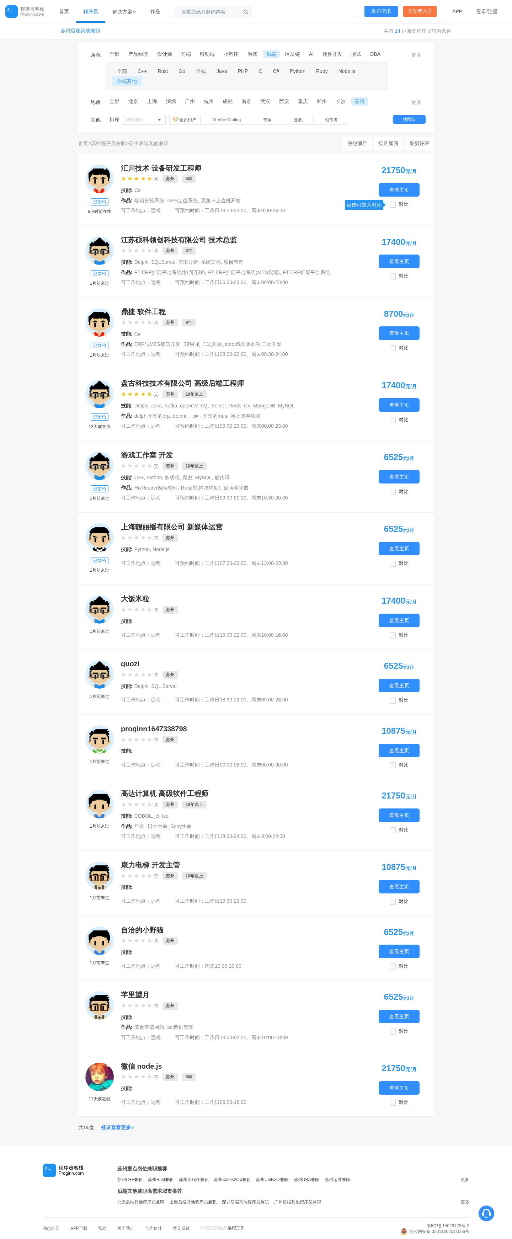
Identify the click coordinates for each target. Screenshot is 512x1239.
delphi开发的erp (152, 416)
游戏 (252, 54)
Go (181, 71)
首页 (64, 11)
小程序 (231, 54)
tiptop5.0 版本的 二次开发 (253, 344)
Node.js (346, 71)
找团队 (409, 119)
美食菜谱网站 (149, 1027)
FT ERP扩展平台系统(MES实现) (243, 272)
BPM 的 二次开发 (202, 344)
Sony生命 (181, 826)
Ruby (322, 71)
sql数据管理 (180, 1027)
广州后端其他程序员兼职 (297, 1202)
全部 (114, 54)
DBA (375, 54)
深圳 (171, 101)
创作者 (331, 119)
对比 (404, 204)
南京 (246, 101)
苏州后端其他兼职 (80, 30)
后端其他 (127, 81)
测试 (356, 54)
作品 (155, 11)
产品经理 (138, 54)
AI (311, 54)
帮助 (102, 1228)
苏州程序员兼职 (108, 143)
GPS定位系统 (182, 200)
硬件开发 (332, 54)
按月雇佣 (388, 143)
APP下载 (78, 1228)
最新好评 (419, 143)
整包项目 (357, 143)
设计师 (164, 54)
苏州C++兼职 (130, 1179)
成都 (228, 101)
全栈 (201, 71)
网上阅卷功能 (245, 416)
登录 (481, 11)
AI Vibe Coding (226, 119)
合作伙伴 (153, 1228)
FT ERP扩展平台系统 (307, 272)
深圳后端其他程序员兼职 (245, 1202)
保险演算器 (236, 488)
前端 (186, 54)
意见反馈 (181, 1228)
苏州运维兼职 (337, 1179)
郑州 (322, 101)
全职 (298, 119)
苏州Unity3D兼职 (272, 1179)
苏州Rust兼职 (161, 1179)
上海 (152, 101)
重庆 (303, 101)
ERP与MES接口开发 (157, 344)
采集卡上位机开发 (221, 200)
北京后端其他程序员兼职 (140, 1202)
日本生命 (157, 826)
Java (222, 71)
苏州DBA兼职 (307, 1179)
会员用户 (184, 119)
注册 (493, 11)
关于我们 (125, 1228)
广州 (190, 101)
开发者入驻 (419, 11)
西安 (284, 101)
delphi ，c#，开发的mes (200, 416)
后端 (271, 54)
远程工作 (236, 1227)
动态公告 (51, 1228)
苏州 (359, 101)
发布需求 (381, 11)
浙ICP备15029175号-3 (448, 1226)
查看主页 (399, 190)
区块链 (292, 54)
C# (276, 71)
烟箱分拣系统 (149, 200)
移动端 (207, 54)
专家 (267, 119)
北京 (133, 101)
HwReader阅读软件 (156, 488)
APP (457, 11)
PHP (243, 71)
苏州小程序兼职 (194, 1179)
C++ (142, 71)
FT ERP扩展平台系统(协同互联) (169, 272)
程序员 (90, 11)
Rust (163, 71)
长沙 (341, 101)
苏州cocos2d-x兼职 (232, 1179)
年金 (139, 826)
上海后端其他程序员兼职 (193, 1202)
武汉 (265, 101)
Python (297, 71)
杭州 (209, 101)
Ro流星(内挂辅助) (200, 488)
